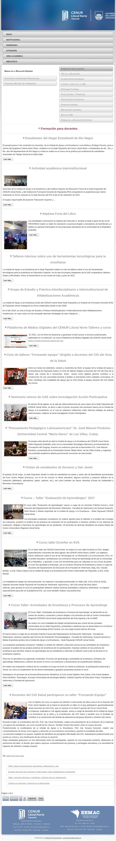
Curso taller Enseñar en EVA (59, 542)
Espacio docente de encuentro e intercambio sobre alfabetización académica (41, 772)
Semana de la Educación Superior (76, 120)
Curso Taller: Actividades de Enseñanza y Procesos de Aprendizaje (59, 605)
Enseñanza (12, 45)
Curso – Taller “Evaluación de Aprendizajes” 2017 (59, 498)
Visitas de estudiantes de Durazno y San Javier (59, 467)
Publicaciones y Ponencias (73, 94)
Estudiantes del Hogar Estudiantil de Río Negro (59, 138)
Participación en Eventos (72, 99)
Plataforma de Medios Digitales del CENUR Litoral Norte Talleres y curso (59, 327)
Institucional (13, 40)
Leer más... (8, 159)
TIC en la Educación (70, 74)
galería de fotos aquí (15, 756)
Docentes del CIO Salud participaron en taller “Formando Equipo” (59, 695)
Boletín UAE (67, 115)
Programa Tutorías (70, 89)
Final (41, 798)
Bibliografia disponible (71, 110)
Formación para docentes (72, 68)
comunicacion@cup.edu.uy (39, 827)
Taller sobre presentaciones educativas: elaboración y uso (33, 766)
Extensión (11, 51)
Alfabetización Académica (72, 79)
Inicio (9, 34)
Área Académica (14, 56)
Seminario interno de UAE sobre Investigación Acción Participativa (59, 397)
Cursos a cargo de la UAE (73, 84)
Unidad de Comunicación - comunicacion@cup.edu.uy (63, 838)
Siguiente (32, 798)
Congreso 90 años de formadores (20, 83)
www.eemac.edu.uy (72, 826)
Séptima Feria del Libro (59, 213)
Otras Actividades (69, 104)
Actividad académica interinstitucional (59, 168)
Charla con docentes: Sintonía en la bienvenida (28, 783)
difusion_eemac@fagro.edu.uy (97, 826)
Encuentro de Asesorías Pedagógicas (22, 78)
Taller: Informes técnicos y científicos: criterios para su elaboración (37, 777)
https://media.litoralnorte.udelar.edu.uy (45, 341)
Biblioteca (11, 62)
